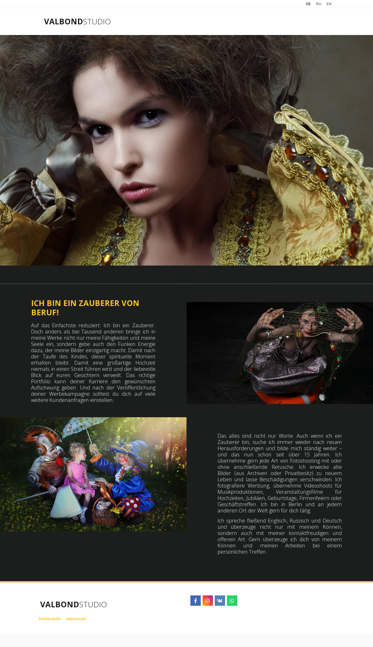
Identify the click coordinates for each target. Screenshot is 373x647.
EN (329, 4)
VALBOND (63, 21)
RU (318, 4)
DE (308, 4)
